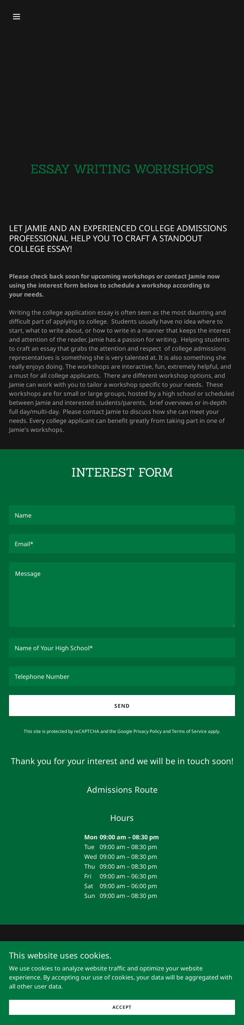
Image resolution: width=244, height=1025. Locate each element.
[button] (35, 16)
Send (122, 705)
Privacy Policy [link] (147, 731)
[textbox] (122, 515)
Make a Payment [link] (122, 962)
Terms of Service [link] (189, 731)
